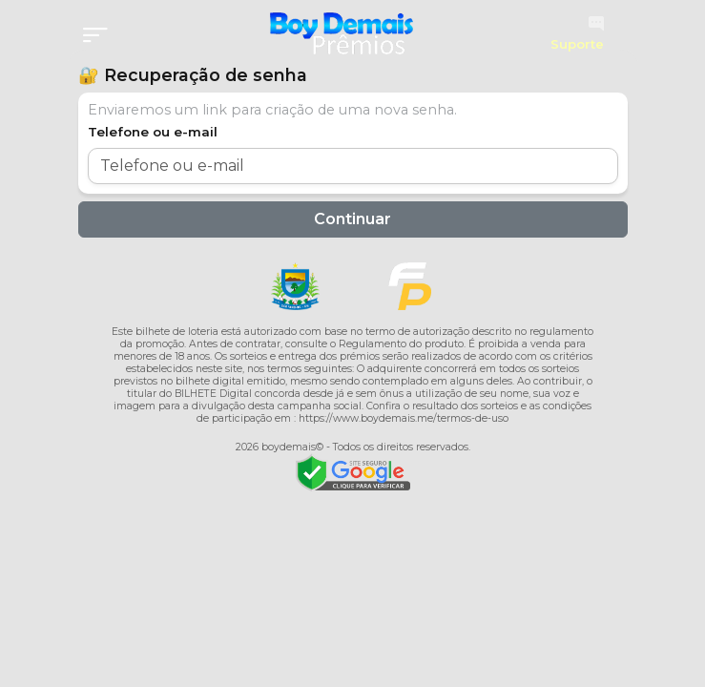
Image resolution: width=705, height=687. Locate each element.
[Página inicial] (341, 34)
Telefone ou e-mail (153, 131)
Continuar (352, 219)
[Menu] (101, 36)
